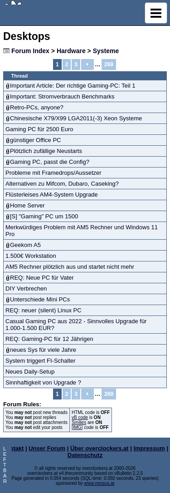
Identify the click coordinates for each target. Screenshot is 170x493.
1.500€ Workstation (30, 255)
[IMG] (77, 427)
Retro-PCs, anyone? (36, 107)
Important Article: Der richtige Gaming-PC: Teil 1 (72, 85)
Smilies (79, 422)
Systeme (106, 50)
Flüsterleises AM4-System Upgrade (51, 194)
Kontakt (13, 448)
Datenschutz (85, 455)
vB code (80, 417)
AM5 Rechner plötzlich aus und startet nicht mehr (69, 266)
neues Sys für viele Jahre (43, 349)
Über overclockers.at (99, 448)
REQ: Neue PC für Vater (42, 277)
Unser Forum (47, 448)
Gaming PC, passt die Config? (49, 161)
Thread (19, 76)
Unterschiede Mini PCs (40, 299)
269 (108, 64)
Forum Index (30, 50)
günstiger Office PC (35, 140)
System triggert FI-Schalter (40, 360)
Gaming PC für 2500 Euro (39, 129)
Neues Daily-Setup (29, 371)
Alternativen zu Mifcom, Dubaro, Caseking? (62, 183)
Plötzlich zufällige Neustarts (46, 151)
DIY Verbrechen (26, 288)
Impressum (149, 448)
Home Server (27, 205)
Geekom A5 (25, 245)
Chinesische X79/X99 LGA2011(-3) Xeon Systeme (76, 118)
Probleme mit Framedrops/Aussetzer (53, 172)
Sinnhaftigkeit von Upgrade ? (43, 382)
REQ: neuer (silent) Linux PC (43, 310)
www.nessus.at (99, 483)
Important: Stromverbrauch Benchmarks (62, 96)
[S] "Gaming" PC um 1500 (44, 216)
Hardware (71, 50)
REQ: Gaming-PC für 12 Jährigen (49, 338)
